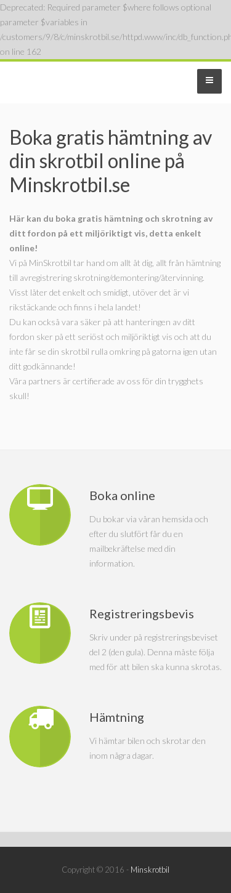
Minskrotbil (150, 870)
